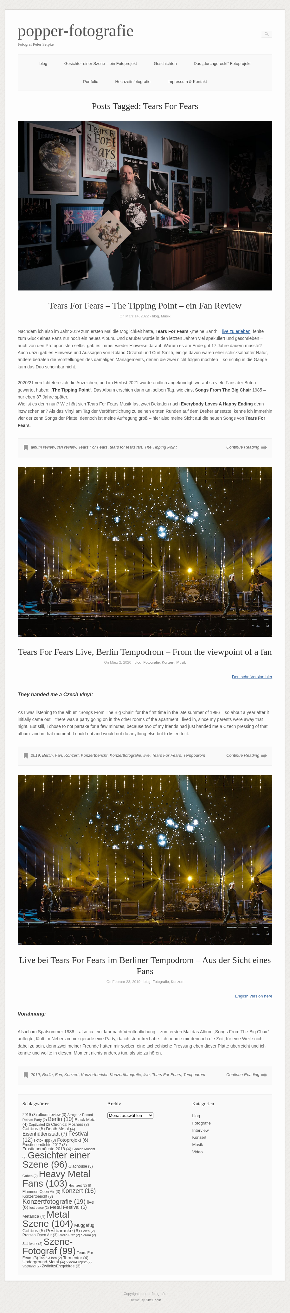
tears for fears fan (126, 447)
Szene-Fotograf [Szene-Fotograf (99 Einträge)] (49, 1246)
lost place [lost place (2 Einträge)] (39, 1207)
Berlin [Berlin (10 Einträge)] (60, 1119)
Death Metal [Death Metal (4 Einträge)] (60, 1128)
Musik (166, 316)
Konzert (168, 662)
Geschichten (165, 63)
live (146, 755)
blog (44, 63)
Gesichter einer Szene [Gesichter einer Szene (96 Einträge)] (56, 1160)
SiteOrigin (153, 1300)
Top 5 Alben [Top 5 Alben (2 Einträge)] (50, 1258)
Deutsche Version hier (252, 676)
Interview (200, 1130)
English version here (253, 996)
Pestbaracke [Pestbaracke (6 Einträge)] (63, 1230)
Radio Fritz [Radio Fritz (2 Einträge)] (69, 1235)
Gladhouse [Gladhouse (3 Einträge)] (80, 1166)
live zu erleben (236, 331)
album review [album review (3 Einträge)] (52, 1114)
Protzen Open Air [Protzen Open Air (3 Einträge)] (40, 1235)
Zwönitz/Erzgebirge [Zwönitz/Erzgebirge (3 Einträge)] (61, 1266)
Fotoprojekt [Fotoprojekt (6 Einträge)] (72, 1140)
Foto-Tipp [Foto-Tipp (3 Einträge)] (45, 1140)
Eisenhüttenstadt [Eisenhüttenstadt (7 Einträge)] (45, 1134)
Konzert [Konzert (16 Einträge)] (78, 1190)
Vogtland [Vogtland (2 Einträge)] (32, 1266)
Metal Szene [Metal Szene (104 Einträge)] (48, 1219)
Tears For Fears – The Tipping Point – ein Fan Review (145, 305)
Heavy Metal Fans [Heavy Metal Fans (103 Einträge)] (57, 1178)
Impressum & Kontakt (187, 81)
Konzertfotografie (125, 755)
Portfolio (90, 81)
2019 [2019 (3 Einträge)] (30, 1114)
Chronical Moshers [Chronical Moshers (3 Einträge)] (70, 1124)
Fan (58, 755)
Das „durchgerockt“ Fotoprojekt (222, 63)
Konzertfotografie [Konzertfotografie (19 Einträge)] (54, 1201)
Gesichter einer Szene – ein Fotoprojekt (100, 63)
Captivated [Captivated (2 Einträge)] (39, 1124)
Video (197, 1152)
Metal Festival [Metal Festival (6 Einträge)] (68, 1207)
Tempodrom (194, 755)
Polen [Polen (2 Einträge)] (88, 1231)
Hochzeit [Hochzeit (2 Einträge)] (77, 1185)
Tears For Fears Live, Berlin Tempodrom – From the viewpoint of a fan (145, 652)
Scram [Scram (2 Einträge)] (88, 1235)
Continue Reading (242, 447)
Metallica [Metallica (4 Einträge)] (34, 1216)
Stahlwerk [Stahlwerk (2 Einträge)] (32, 1244)
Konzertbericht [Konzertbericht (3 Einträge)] (38, 1196)
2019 (35, 755)
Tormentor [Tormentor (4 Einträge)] (75, 1257)
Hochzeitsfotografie (133, 81)
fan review (66, 447)
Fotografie (151, 662)
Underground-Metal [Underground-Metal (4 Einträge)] (44, 1261)
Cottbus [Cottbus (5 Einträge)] (34, 1128)
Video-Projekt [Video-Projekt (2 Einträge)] (79, 1262)
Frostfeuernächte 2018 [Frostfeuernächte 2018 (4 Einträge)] (47, 1148)
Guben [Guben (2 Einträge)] (30, 1176)
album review (43, 447)
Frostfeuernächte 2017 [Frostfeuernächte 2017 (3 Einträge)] (45, 1145)
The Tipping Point (160, 447)
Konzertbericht (94, 755)
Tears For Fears (92, 447)
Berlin (47, 755)
